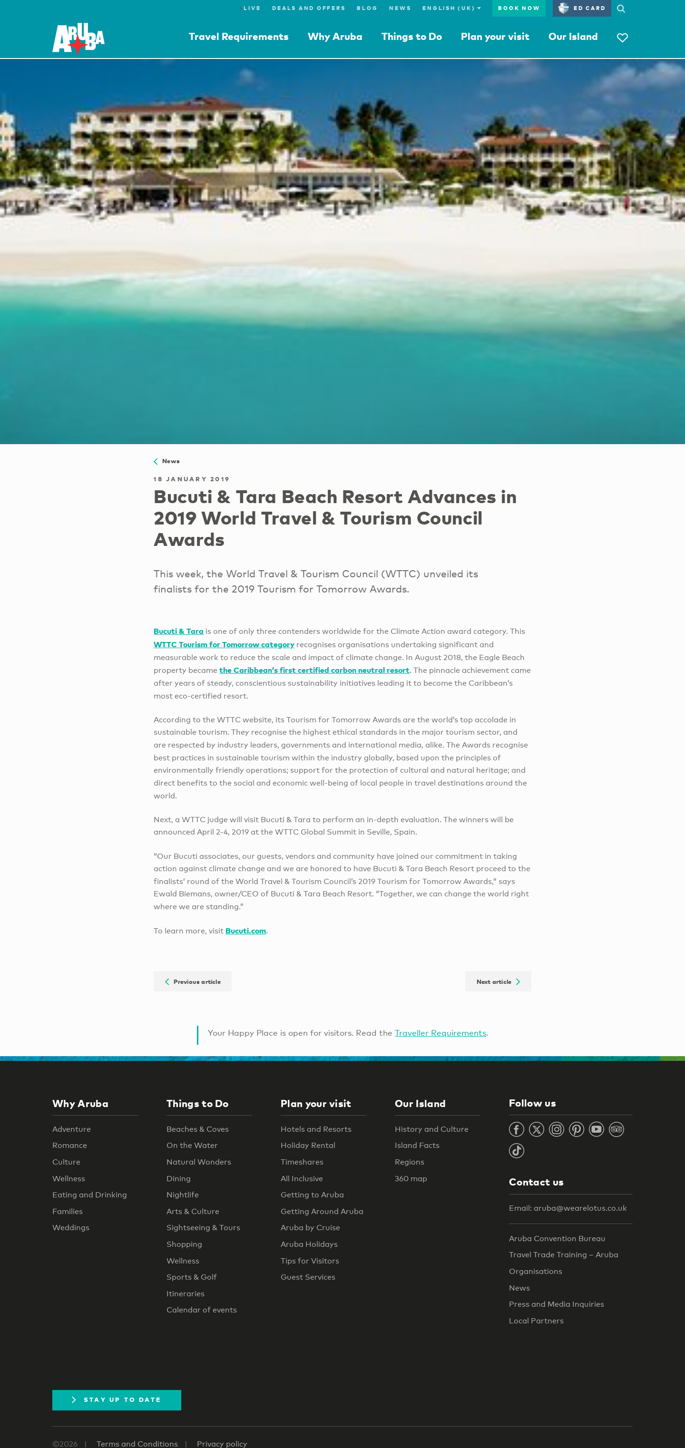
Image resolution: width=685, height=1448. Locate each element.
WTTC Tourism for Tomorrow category (224, 644)
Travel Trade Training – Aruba (563, 1254)
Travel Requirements (239, 36)
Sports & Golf (191, 1277)
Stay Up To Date (117, 1399)
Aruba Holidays (309, 1244)
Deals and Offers (308, 8)
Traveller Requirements (440, 1033)
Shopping (184, 1244)
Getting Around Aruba (322, 1211)
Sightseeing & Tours (203, 1227)
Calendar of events (201, 1309)
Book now (519, 8)
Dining (178, 1178)
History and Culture (432, 1129)
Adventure (71, 1129)
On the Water (192, 1145)
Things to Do (412, 36)
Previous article (193, 981)
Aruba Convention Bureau (557, 1238)
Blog (367, 8)
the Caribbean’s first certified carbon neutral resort (314, 669)
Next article (498, 981)
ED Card (582, 8)
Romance (69, 1145)
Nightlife (182, 1194)
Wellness (68, 1178)
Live (250, 8)
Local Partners (536, 1320)
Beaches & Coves (197, 1129)
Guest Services (308, 1277)
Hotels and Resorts (316, 1129)
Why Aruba (335, 36)
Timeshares (302, 1161)
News (400, 8)
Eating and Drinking (89, 1194)
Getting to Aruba (312, 1194)
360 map (411, 1178)
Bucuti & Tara (179, 630)
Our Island (573, 36)
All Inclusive (302, 1178)
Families (67, 1211)
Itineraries (185, 1293)
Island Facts (417, 1145)
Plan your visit (495, 36)
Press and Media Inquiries (556, 1304)
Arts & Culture (192, 1211)
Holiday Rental (308, 1145)
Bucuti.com (245, 930)
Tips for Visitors (310, 1260)
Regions (409, 1161)
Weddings (70, 1227)
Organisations (535, 1271)
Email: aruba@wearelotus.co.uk (568, 1208)
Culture (66, 1161)
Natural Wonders (198, 1161)
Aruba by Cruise (310, 1227)
